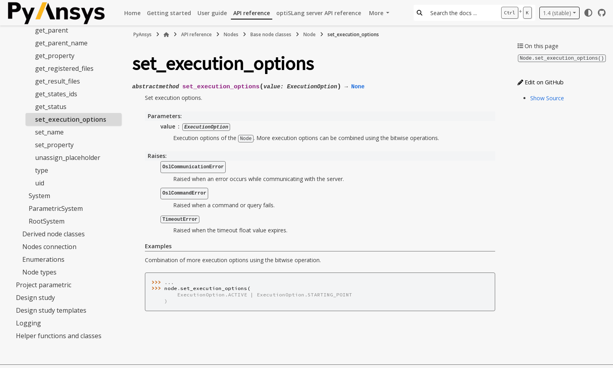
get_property (54, 55)
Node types (39, 272)
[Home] (166, 34)
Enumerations (43, 259)
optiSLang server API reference (318, 13)
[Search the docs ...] (462, 13)
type (41, 170)
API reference (251, 13)
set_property (54, 144)
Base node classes (270, 34)
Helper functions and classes (59, 335)
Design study (35, 297)
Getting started (169, 13)
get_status (50, 106)
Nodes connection (49, 246)
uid (39, 183)
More (377, 13)
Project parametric (43, 284)
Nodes (231, 34)
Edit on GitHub (540, 82)
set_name (49, 132)
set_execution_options (70, 119)
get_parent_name (61, 43)
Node (309, 34)
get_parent (51, 30)
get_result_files (57, 81)
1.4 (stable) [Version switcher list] (557, 13)
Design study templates (51, 310)
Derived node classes (53, 234)
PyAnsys (142, 34)
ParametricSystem (56, 208)
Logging (28, 323)
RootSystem (46, 221)
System (39, 195)
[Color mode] (588, 12)
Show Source (547, 97)
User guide (212, 13)
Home (132, 13)
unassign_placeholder (67, 157)
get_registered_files (64, 68)
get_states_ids (56, 94)
